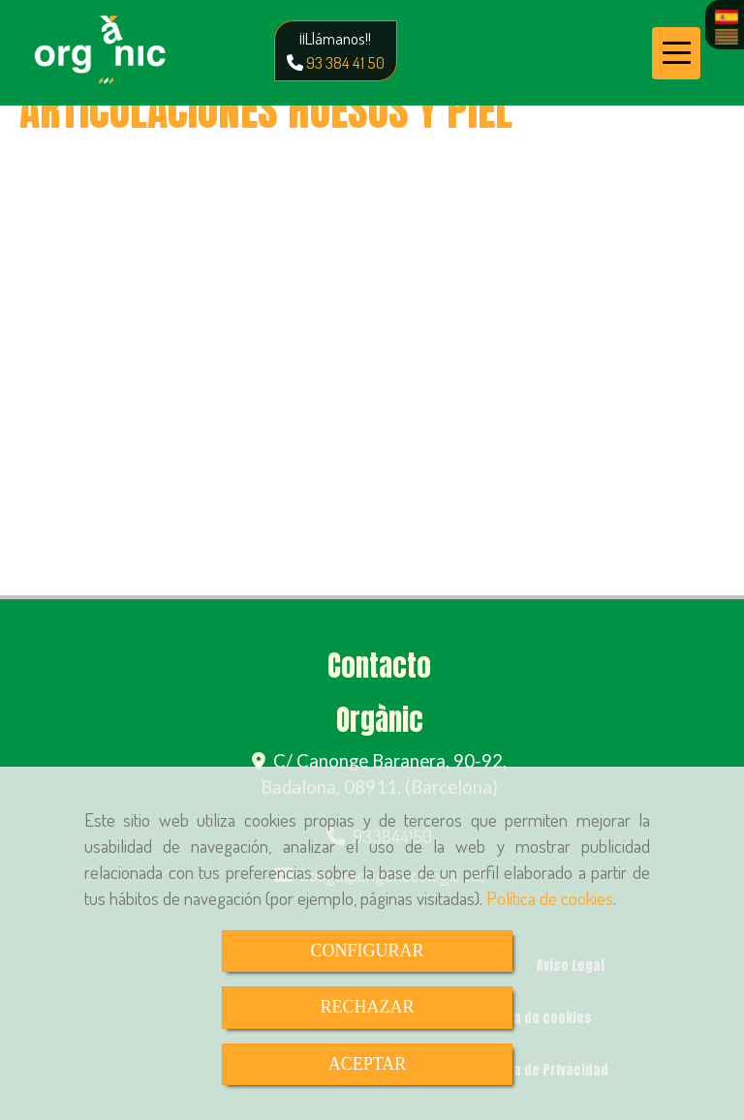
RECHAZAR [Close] (367, 1006)
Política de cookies (549, 898)
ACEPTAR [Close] (367, 1064)
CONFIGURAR (366, 950)
